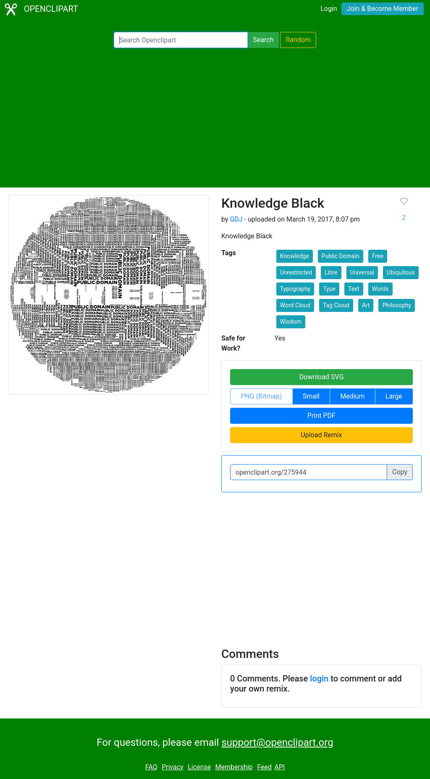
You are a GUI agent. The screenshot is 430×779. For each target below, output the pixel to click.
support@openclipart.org (277, 742)
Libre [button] (331, 272)
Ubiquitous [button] (401, 272)
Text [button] (353, 288)
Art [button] (366, 305)
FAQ (151, 767)
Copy (399, 472)
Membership (233, 767)
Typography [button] (295, 288)
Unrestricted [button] (296, 272)
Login (328, 9)
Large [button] (393, 396)
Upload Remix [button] (321, 435)
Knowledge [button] (294, 256)
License (199, 767)
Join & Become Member (382, 9)
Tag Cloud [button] (336, 305)
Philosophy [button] (396, 305)
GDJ (236, 219)
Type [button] (329, 288)
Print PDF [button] (321, 416)
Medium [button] (352, 396)
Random (298, 40)
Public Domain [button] (340, 256)
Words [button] (380, 288)
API (279, 767)
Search (263, 40)
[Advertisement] (215, 118)
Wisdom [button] (291, 321)
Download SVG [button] (321, 377)
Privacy (173, 767)
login (319, 678)
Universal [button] (362, 272)
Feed (264, 767)
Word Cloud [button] (295, 305)
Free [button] (377, 256)
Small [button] (311, 396)
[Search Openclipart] (181, 40)
